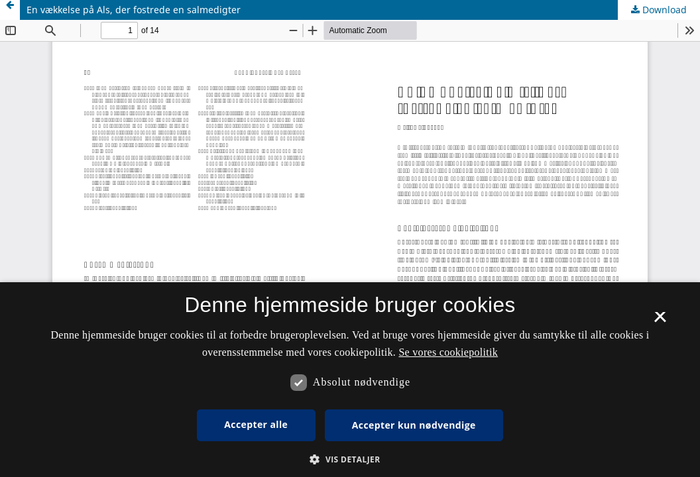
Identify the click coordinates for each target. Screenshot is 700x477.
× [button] (660, 321)
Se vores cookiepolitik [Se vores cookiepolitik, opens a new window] (448, 352)
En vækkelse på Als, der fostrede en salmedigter (134, 9)
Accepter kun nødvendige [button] (414, 425)
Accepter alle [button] (256, 424)
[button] (350, 459)
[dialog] (350, 379)
